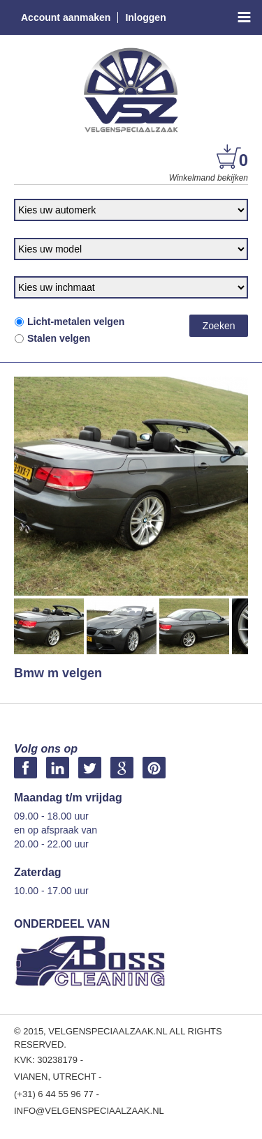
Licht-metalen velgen (69, 321)
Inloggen (145, 17)
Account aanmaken (65, 17)
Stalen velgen (52, 338)
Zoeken (219, 325)
